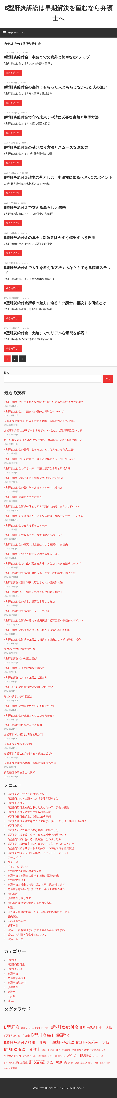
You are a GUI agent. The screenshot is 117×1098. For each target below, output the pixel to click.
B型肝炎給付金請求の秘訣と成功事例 (29, 816)
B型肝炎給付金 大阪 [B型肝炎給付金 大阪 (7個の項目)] (96, 1028)
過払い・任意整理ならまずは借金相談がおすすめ (36, 930)
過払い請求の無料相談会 (18, 696)
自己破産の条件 (17, 920)
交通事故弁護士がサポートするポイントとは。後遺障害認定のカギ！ (44, 430)
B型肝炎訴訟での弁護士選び (20, 658)
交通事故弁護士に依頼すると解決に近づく (28, 753)
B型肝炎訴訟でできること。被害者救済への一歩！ (33, 534)
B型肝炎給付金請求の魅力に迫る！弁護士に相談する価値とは (55, 303)
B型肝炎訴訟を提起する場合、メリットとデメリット (38, 852)
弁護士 (11, 907)
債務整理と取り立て (19, 898)
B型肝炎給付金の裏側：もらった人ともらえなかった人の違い (55, 87)
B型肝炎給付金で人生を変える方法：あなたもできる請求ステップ (42, 563)
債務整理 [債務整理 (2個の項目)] (26, 1056)
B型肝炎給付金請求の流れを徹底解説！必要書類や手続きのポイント (43, 620)
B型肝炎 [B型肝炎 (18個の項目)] (12, 1027)
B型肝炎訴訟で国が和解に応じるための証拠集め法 (33, 582)
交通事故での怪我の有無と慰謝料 (23, 734)
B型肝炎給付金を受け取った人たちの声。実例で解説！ (39, 807)
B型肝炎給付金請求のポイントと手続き (27, 610)
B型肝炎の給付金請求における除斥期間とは (33, 798)
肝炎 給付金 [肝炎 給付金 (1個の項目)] (9, 1063)
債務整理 (13, 893)
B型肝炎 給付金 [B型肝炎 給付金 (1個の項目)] (27, 1028)
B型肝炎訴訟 (15, 825)
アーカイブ (14, 857)
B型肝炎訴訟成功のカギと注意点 (23, 496)
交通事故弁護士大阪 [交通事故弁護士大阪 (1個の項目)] (97, 1050)
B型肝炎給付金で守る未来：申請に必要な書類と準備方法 (51, 117)
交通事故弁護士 (17, 880)
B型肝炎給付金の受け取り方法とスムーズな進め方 (46, 147)
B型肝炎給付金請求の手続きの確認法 (29, 812)
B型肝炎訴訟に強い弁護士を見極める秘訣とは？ (32, 553)
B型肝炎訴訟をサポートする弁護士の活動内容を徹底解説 (41, 848)
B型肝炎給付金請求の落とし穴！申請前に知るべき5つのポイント (58, 177)
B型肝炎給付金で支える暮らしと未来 (35, 207)
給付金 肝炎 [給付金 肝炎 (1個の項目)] (98, 1056)
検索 (6, 372)
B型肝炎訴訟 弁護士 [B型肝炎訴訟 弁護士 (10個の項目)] (22, 1049)
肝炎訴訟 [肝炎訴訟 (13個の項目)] (37, 1061)
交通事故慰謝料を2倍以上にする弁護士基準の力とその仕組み (39, 420)
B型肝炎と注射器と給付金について (28, 793)
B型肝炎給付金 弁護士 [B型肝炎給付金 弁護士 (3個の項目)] (17, 1035)
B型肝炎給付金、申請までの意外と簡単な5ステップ (47, 57)
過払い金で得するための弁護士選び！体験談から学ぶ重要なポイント (44, 439)
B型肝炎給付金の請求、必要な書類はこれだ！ (30, 601)
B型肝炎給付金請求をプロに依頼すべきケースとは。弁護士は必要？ (47, 821)
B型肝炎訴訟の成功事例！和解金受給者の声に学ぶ (33, 477)
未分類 (11, 996)
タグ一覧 (13, 861)
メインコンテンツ (18, 866)
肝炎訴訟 (13, 916)
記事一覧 (13, 925)
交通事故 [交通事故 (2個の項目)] (66, 1050)
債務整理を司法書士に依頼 (19, 772)
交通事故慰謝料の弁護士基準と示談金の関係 (30, 763)
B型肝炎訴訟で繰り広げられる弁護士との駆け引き (37, 834)
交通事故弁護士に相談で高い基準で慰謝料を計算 (36, 884)
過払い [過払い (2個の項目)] (83, 1062)
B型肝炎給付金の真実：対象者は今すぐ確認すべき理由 (49, 237)
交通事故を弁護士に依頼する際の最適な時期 (34, 875)
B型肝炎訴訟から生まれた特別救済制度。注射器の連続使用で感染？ (43, 401)
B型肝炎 (12, 960)
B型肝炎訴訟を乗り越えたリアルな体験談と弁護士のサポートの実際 (43, 515)
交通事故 (13, 973)
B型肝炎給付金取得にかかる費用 (23, 725)
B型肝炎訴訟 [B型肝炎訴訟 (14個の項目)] (63, 1042)
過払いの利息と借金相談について (27, 934)
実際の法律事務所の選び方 (19, 648)
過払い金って (15, 939)
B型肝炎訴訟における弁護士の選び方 (25, 677)
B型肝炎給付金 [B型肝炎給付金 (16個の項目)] (65, 1027)
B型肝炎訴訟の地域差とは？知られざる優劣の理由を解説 (37, 629)
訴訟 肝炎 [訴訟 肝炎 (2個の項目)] (73, 1062)
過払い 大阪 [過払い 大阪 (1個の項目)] (93, 1063)
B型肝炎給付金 (16, 802)
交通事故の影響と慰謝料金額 (24, 871)
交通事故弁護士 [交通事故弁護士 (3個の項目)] (80, 1049)
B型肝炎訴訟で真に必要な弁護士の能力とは (33, 830)
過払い (11, 1000)
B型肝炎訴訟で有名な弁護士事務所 (24, 667)
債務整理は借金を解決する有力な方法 (30, 902)
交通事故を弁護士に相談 (18, 743)
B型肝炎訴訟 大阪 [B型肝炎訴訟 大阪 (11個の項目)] (93, 1042)
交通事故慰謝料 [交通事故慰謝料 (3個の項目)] (12, 1055)
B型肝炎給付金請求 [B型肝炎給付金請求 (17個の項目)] (50, 1035)
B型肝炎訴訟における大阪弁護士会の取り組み (34, 839)
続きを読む (12, 72)
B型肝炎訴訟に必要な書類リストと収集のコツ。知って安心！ (40, 458)
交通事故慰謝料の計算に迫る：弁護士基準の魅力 (36, 889)
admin (25, 52)
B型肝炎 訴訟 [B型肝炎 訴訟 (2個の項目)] (42, 1028)
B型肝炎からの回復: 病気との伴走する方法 (28, 687)
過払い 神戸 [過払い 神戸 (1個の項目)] (105, 1063)
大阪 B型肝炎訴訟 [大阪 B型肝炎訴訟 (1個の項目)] (39, 1056)
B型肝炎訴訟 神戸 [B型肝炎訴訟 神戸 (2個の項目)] (51, 1050)
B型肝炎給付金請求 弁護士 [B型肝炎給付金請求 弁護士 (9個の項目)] (27, 1042)
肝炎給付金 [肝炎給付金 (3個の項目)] (21, 1062)
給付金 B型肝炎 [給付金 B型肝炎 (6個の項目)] (79, 1055)
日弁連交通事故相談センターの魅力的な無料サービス (39, 911)
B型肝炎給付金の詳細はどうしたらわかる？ (29, 715)
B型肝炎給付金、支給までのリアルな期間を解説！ (46, 333)
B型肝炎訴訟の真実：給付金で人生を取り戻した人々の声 (41, 843)
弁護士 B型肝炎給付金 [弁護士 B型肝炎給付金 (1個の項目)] (57, 1056)
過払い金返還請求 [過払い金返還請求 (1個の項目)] (10, 1068)
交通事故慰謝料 (17, 982)
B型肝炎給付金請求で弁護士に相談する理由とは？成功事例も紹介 (42, 639)
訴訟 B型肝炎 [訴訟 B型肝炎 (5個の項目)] (57, 1062)
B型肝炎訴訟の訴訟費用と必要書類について (29, 705)
